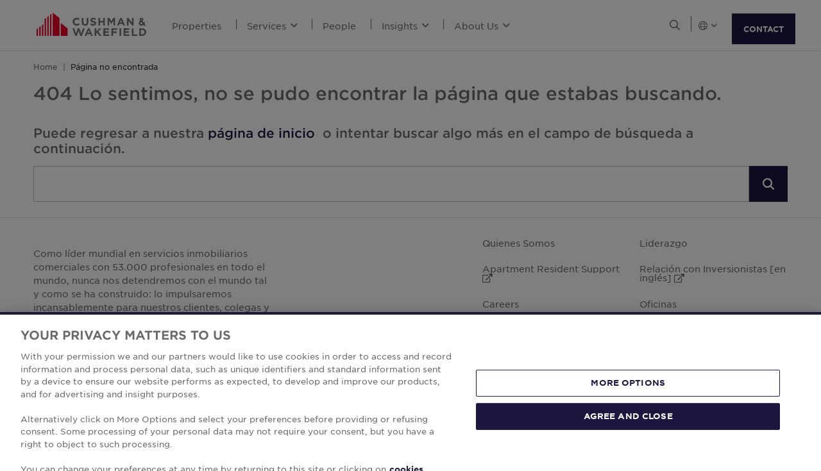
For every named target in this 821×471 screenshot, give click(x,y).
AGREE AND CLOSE (628, 430)
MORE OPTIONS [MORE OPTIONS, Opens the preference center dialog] (628, 397)
